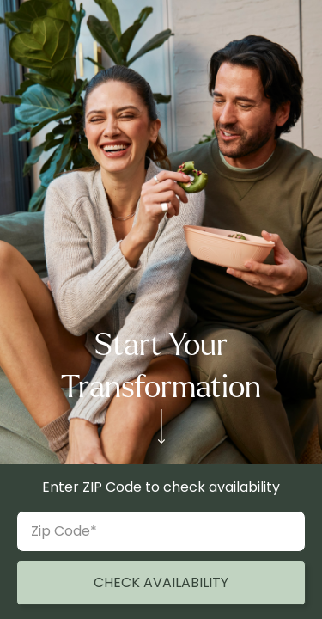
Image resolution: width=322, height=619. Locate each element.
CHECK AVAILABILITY (161, 582)
